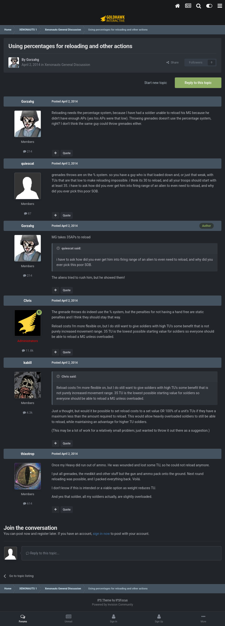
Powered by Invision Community (112, 604)
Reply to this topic (198, 83)
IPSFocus (122, 600)
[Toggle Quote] (58, 248)
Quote (66, 153)
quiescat (27, 163)
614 (27, 503)
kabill (28, 363)
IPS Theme (104, 600)
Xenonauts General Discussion (67, 65)
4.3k (28, 412)
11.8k (27, 350)
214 (27, 151)
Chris (27, 301)
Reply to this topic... (42, 553)
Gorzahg (32, 60)
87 (27, 213)
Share (172, 62)
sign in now (101, 534)
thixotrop (28, 454)
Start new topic (155, 83)
